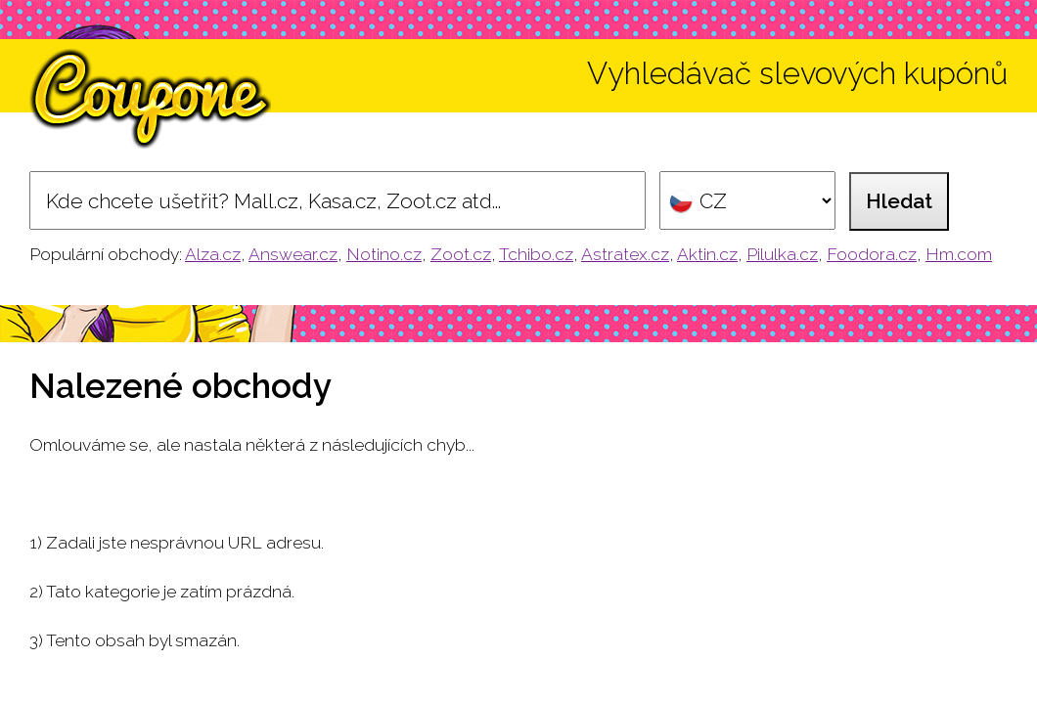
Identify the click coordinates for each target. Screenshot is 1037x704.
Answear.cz (293, 254)
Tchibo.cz (536, 254)
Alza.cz (213, 254)
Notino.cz (384, 254)
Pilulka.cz (782, 254)
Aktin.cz (707, 254)
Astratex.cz (625, 254)
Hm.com (958, 254)
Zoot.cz (460, 254)
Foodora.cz (872, 254)
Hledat (899, 201)
